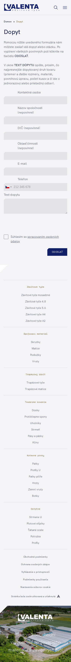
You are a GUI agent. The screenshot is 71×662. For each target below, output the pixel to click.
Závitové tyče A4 (35, 314)
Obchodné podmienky (35, 556)
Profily (35, 543)
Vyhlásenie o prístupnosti (35, 572)
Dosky (35, 410)
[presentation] (38, 222)
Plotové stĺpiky (35, 523)
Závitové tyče (35, 286)
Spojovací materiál (36, 333)
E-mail (22, 164)
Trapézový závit (35, 374)
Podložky (35, 355)
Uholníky (35, 423)
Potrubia (35, 536)
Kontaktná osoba (29, 92)
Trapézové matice (35, 389)
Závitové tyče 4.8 (35, 301)
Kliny (35, 442)
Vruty (35, 361)
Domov (8, 21)
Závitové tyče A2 (35, 320)
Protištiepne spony (35, 416)
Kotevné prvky (35, 455)
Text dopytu (12, 195)
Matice (36, 348)
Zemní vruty (35, 489)
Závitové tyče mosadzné (35, 295)
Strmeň (35, 429)
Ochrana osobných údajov (35, 564)
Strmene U (35, 517)
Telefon (23, 179)
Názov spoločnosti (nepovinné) (30, 110)
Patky (35, 463)
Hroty (35, 483)
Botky (35, 496)
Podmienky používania (35, 579)
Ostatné (35, 508)
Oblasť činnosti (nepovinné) (28, 146)
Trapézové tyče (35, 382)
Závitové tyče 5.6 (35, 308)
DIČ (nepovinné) (29, 128)
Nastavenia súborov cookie (35, 587)
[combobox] (8, 187)
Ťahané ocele (35, 530)
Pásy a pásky (35, 436)
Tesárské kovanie (35, 402)
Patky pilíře (35, 476)
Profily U (35, 470)
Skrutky (35, 342)
